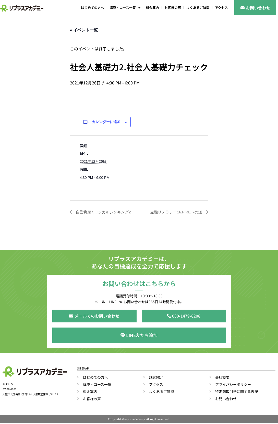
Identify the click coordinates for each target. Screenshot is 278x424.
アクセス (221, 7)
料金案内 (152, 7)
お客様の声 (172, 7)
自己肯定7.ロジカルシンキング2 (105, 212)
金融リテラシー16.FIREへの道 (174, 212)
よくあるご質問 (198, 7)
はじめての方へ (92, 7)
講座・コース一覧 (125, 8)
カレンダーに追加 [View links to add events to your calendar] (106, 122)
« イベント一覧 (84, 30)
